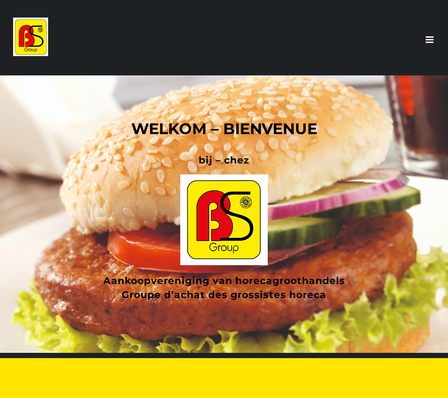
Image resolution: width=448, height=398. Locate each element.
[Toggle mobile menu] (430, 39)
